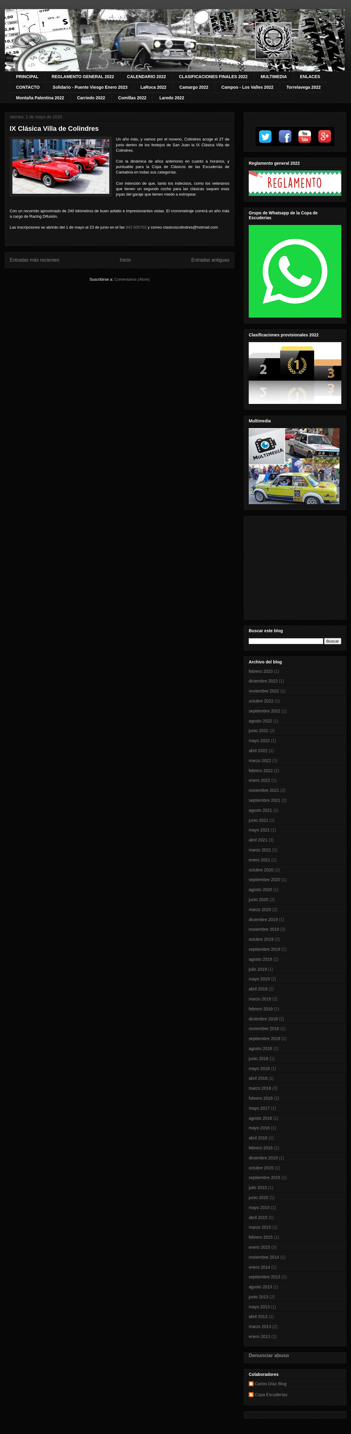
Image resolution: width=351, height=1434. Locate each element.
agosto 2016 (260, 1118)
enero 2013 (259, 1336)
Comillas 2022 (132, 97)
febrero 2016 (261, 1147)
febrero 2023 (261, 671)
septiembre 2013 (264, 1276)
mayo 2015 (259, 1207)
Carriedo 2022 (91, 97)
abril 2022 (258, 750)
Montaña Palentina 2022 (40, 97)
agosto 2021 (260, 810)
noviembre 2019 (264, 929)
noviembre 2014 (264, 1257)
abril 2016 (258, 1137)
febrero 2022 (261, 770)
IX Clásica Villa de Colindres (54, 128)
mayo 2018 (259, 1068)
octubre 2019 (261, 939)
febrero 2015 (261, 1237)
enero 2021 (259, 859)
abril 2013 (258, 1316)
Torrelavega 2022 (304, 87)
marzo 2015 (260, 1227)
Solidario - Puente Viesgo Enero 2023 (90, 87)
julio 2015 (258, 1187)
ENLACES (310, 76)
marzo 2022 (260, 760)
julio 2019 (258, 969)
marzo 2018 (260, 1088)
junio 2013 (258, 1296)
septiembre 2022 (264, 711)
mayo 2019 (259, 978)
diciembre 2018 (263, 1018)
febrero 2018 (261, 1098)
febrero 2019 (261, 1008)
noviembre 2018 (264, 1028)
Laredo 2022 (171, 97)
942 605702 (136, 227)
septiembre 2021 (264, 800)
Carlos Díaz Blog (271, 1383)
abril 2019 (258, 988)
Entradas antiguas (210, 260)
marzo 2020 (260, 909)
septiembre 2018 (264, 1038)
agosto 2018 (260, 1048)
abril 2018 (258, 1078)
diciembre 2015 (263, 1157)
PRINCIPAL (27, 76)
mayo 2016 (259, 1127)
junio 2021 (258, 820)
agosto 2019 (260, 959)
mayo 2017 (259, 1108)
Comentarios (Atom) (131, 279)
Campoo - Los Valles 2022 (247, 87)
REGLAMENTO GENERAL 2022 (82, 76)
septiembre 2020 (264, 879)
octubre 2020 (261, 869)
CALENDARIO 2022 (146, 76)
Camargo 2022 (193, 87)
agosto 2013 (260, 1286)
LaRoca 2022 (153, 87)
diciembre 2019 (263, 919)
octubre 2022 (261, 701)
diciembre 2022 (263, 681)
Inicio (125, 260)
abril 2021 (258, 840)
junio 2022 (258, 730)
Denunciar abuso (269, 1355)
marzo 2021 (260, 850)
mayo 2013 (259, 1306)
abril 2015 (258, 1217)
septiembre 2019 (264, 949)
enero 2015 (259, 1247)
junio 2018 (258, 1058)
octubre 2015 (261, 1167)
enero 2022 (259, 780)
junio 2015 (258, 1197)
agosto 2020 (260, 889)
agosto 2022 (260, 721)
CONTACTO (28, 87)
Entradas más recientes (34, 260)
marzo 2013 (260, 1326)
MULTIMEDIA (274, 76)
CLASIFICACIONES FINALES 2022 (213, 76)
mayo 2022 (259, 740)
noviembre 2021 (264, 790)
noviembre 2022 (264, 691)
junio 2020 (258, 899)
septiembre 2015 (264, 1177)
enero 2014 (259, 1267)
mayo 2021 (259, 830)
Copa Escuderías (271, 1394)
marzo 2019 (260, 998)
